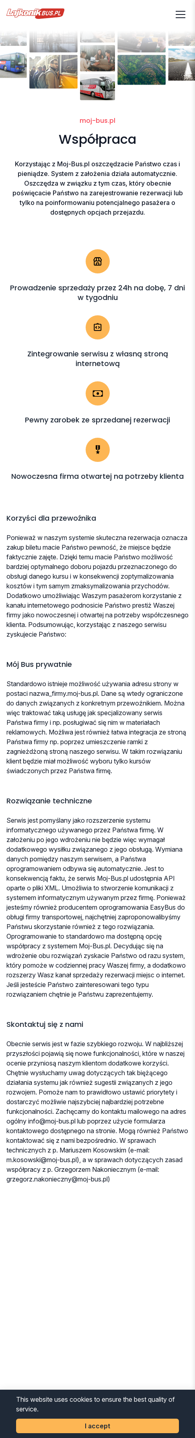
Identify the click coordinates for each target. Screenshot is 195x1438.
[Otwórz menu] (180, 14)
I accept (97, 1426)
